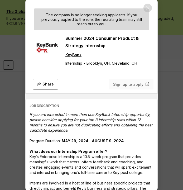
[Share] (45, 84)
